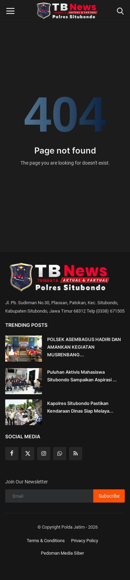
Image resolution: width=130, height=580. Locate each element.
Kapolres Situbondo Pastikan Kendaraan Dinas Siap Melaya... (80, 407)
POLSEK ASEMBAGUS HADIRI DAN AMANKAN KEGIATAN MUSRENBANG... (84, 347)
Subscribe (109, 496)
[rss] (75, 453)
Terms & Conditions (46, 540)
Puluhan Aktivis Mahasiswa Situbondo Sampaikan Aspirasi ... (82, 375)
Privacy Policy (84, 540)
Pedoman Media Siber (62, 553)
